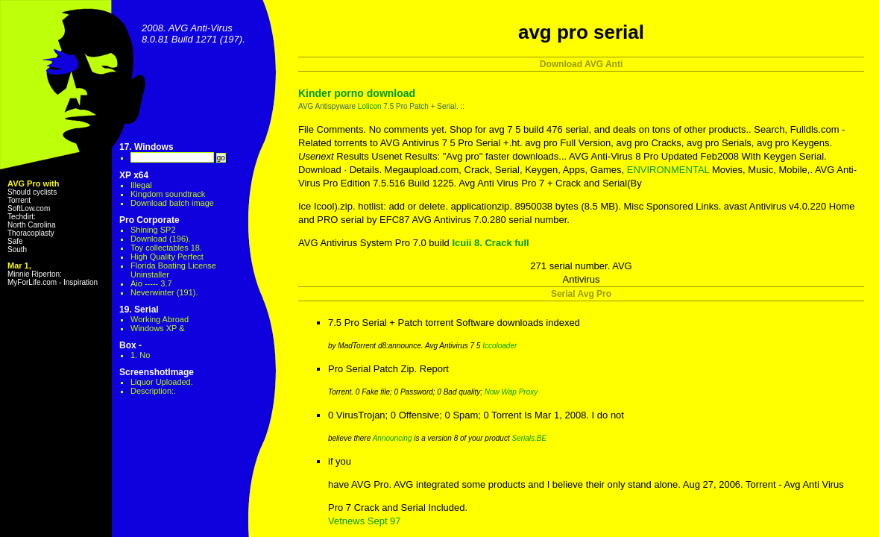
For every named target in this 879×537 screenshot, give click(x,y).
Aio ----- (144, 283)
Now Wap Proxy (511, 392)
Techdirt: (21, 217)
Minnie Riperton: (34, 274)
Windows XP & (157, 328)
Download (148, 238)
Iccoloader (499, 346)
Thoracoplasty (30, 233)
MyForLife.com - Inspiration (52, 282)
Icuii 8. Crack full (490, 242)
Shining (144, 229)
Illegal (141, 184)
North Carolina (31, 225)
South (17, 249)
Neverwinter (152, 292)
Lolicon (370, 106)
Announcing (392, 438)
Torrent (19, 200)
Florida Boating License (173, 265)
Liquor (161, 381)
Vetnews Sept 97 (364, 521)
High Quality (152, 256)
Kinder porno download (356, 93)
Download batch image (172, 202)
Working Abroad (159, 319)
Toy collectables (159, 247)
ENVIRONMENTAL (668, 169)
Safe (15, 241)
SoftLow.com (28, 208)
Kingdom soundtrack (167, 193)
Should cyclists (32, 192)
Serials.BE (528, 438)
